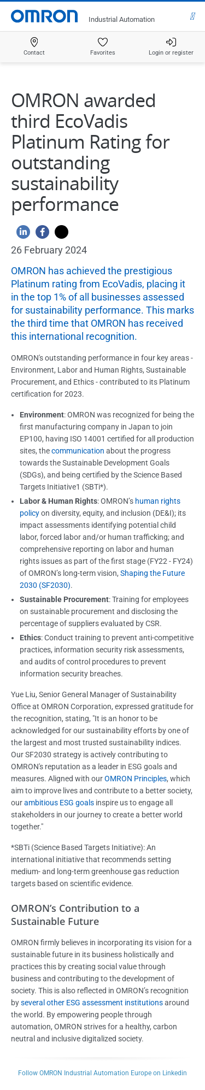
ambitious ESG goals (59, 802)
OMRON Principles (135, 778)
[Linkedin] (20, 234)
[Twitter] (58, 234)
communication (77, 450)
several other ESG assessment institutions (92, 1002)
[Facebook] (39, 234)
